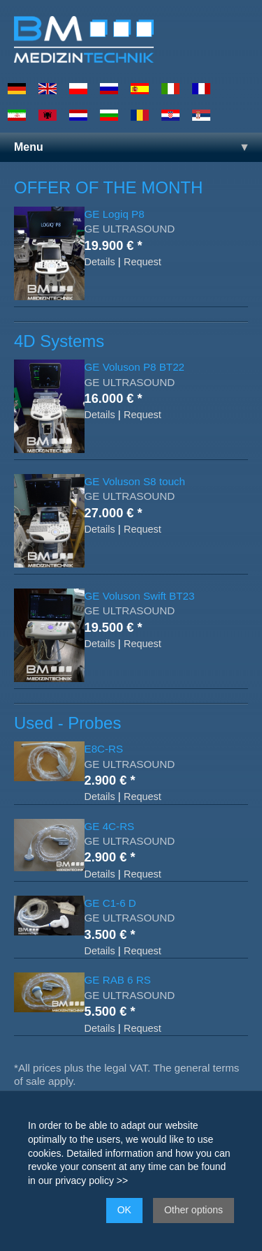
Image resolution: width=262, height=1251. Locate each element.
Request (142, 261)
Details (100, 261)
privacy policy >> (91, 1180)
